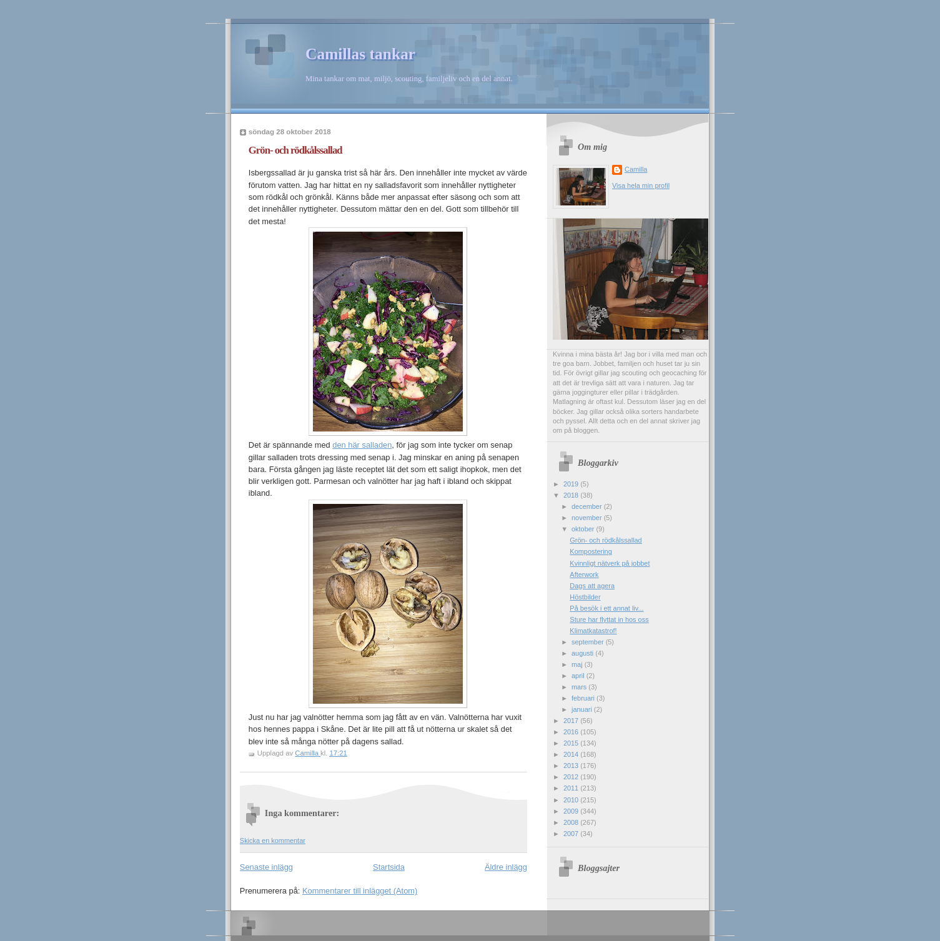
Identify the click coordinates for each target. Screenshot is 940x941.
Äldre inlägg (506, 867)
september (588, 642)
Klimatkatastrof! (593, 630)
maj (578, 664)
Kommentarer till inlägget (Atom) (359, 890)
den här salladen (362, 445)
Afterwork (584, 574)
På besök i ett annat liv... (606, 608)
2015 (571, 743)
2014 (571, 754)
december (587, 506)
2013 (571, 765)
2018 (571, 495)
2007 (571, 833)
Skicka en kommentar (272, 840)
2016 (571, 732)
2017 (571, 720)
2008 (571, 822)
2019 (571, 484)
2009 (571, 811)
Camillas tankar (360, 54)
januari (582, 709)
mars (579, 687)
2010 (571, 800)
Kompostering (590, 551)
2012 (571, 777)
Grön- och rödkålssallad (605, 540)
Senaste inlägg (266, 867)
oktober (583, 529)
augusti (583, 653)
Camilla (636, 169)
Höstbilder (585, 597)
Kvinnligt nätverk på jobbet (610, 563)
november (587, 517)
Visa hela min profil (641, 185)
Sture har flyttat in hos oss (609, 619)
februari (583, 698)
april (578, 675)
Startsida (389, 867)
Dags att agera (592, 585)
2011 (571, 788)
